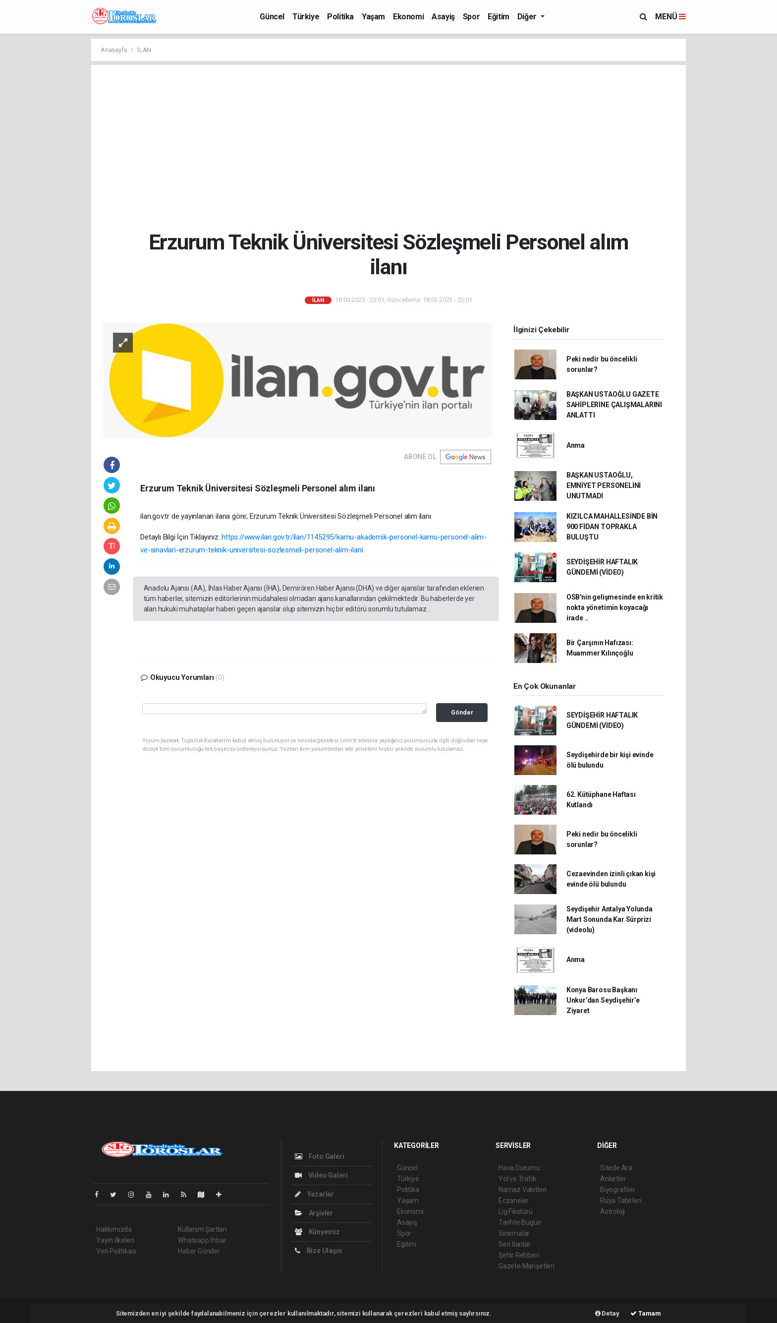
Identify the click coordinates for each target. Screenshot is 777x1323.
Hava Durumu (519, 1168)
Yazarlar (314, 1194)
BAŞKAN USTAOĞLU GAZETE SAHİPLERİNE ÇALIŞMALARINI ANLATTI (614, 404)
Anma (575, 445)
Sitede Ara (616, 1168)
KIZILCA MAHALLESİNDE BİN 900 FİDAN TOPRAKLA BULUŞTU (612, 526)
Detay (607, 1313)
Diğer (528, 16)
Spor (471, 16)
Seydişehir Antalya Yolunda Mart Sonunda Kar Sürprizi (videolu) (609, 919)
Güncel (272, 16)
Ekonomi (408, 16)
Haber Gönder (199, 1251)
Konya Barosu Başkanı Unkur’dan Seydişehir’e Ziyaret (603, 1000)
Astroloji (612, 1211)
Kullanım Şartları (202, 1229)
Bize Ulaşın (318, 1251)
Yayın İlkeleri (115, 1240)
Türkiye (305, 16)
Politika (340, 16)
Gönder (462, 712)
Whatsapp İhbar (202, 1240)
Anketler (613, 1179)
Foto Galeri (319, 1156)
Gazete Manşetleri (527, 1266)
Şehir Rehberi (519, 1255)
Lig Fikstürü (516, 1211)
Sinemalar (514, 1233)
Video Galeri (321, 1175)
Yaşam (373, 16)
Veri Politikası (116, 1251)
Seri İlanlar (515, 1244)
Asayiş (443, 16)
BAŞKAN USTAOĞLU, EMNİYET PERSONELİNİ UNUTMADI (603, 485)
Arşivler (314, 1213)
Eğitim (498, 16)
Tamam (645, 1313)
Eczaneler (514, 1200)
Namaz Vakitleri (523, 1190)
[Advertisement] (388, 147)
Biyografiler (617, 1190)
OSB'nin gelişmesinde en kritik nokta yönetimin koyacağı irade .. (614, 607)
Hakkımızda (114, 1229)
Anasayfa (114, 50)
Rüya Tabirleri (620, 1200)
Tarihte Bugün (520, 1222)
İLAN (144, 50)
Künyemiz (317, 1232)
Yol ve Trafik (517, 1179)
